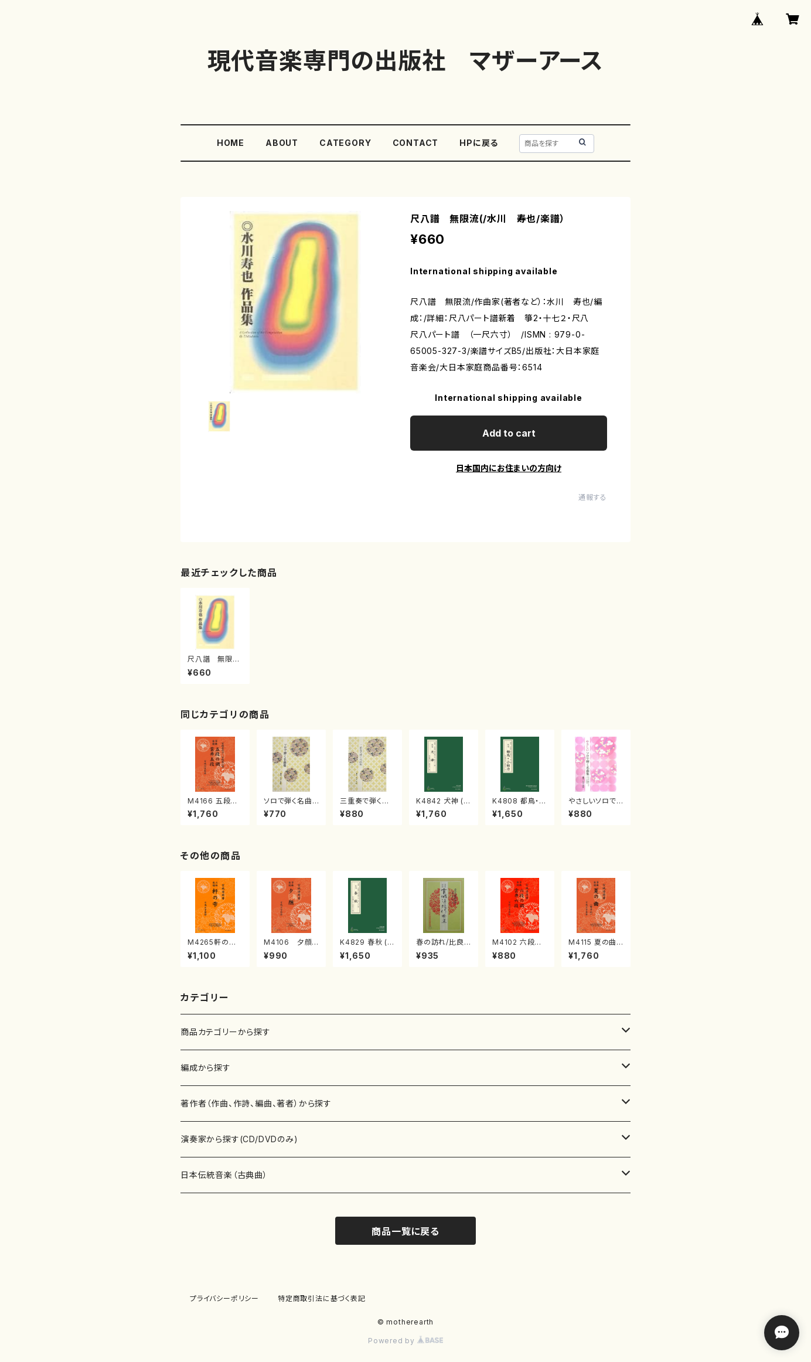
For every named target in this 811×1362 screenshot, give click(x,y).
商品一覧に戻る (405, 1231)
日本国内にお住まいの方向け (508, 468)
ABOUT (281, 143)
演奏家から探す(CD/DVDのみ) (239, 1139)
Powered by (405, 1340)
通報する (592, 497)
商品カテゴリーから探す (225, 1032)
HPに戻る (478, 143)
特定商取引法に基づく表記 (322, 1298)
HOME (230, 143)
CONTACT (416, 143)
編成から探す (205, 1067)
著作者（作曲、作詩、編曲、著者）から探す (256, 1103)
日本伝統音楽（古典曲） (224, 1175)
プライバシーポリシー (224, 1298)
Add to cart (509, 433)
